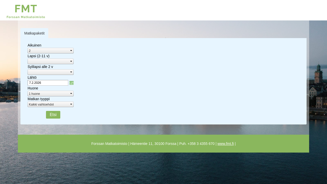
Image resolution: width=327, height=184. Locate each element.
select (71, 50)
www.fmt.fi (225, 144)
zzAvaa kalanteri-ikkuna (71, 83)
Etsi (53, 114)
